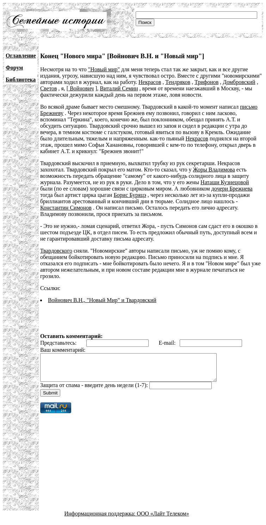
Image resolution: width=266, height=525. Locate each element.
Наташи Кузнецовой (224, 182)
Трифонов (206, 82)
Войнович (81, 88)
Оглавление (21, 56)
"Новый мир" (104, 69)
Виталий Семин (119, 88)
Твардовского (56, 251)
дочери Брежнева (232, 189)
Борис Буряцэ (129, 195)
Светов (48, 88)
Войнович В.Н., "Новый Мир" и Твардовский (102, 300)
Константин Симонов (66, 208)
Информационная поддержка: (100, 519)
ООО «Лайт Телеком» (163, 519)
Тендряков (177, 82)
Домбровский (239, 82)
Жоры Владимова (214, 170)
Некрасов (149, 82)
